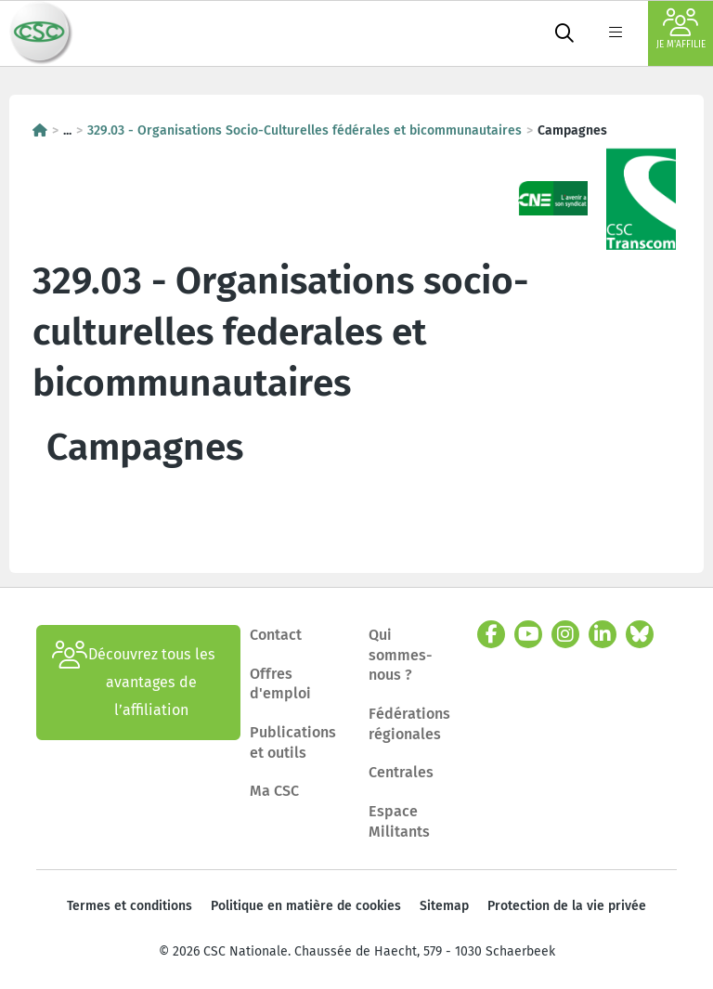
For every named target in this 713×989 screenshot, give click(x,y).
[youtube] (528, 634)
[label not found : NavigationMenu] (615, 33)
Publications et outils (293, 742)
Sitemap (444, 906)
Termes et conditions (129, 906)
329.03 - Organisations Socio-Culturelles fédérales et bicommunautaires (304, 130)
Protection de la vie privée (566, 906)
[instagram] (565, 634)
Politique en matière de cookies (306, 906)
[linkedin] (602, 634)
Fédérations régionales (409, 724)
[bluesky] (640, 634)
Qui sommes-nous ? (401, 654)
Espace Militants (399, 821)
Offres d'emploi (280, 684)
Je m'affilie (681, 29)
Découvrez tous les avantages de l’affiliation (133, 682)
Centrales (401, 772)
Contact (276, 635)
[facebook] (491, 634)
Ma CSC (274, 791)
